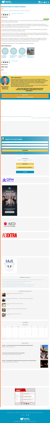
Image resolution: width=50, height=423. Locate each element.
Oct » (5, 337)
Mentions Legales (28, 411)
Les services (22, 411)
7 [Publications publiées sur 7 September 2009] (5, 329)
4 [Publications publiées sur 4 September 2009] (31, 327)
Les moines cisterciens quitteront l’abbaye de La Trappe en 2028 (16, 307)
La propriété (17, 411)
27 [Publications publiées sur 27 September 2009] (44, 333)
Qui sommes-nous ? (10, 411)
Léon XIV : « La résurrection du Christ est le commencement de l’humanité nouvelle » (17, 344)
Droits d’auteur (34, 411)
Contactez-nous (40, 411)
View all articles (4, 73)
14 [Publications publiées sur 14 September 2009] (5, 331)
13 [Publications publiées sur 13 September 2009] (44, 329)
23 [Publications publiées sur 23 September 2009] (18, 333)
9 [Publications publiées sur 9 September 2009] (18, 329)
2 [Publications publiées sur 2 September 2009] (18, 327)
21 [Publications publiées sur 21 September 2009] (5, 333)
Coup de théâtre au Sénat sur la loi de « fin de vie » (13, 312)
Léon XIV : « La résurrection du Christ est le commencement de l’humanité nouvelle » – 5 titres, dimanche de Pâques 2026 (21, 278)
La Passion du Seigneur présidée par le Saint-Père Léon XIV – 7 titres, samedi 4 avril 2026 (16, 284)
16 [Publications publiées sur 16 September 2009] (18, 331)
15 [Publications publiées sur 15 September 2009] (11, 331)
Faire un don (25, 94)
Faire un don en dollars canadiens (25, 97)
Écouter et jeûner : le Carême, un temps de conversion (14, 302)
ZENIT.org (18, 20)
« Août (3, 337)
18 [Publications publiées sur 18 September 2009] (31, 331)
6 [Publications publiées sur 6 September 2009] (44, 327)
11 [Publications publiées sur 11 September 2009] (31, 329)
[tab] (20, 388)
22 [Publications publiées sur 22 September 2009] (11, 333)
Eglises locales (20, 13)
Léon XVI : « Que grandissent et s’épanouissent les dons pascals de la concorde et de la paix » (16, 283)
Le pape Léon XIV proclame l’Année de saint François (14, 292)
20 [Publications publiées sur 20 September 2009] (44, 331)
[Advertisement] (25, 108)
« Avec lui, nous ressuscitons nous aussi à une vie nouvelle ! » (11, 281)
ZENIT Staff (14, 13)
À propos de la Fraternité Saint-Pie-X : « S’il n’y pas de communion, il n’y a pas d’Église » (19, 297)
